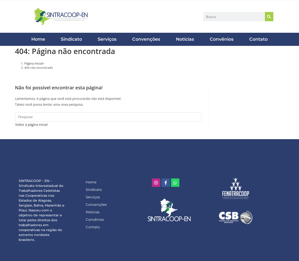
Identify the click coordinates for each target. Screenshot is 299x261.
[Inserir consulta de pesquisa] (108, 117)
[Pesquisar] (269, 16)
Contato (258, 39)
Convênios (222, 39)
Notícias (185, 39)
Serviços (107, 39)
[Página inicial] (33, 63)
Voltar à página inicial (31, 124)
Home (38, 39)
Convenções (146, 39)
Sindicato (71, 39)
